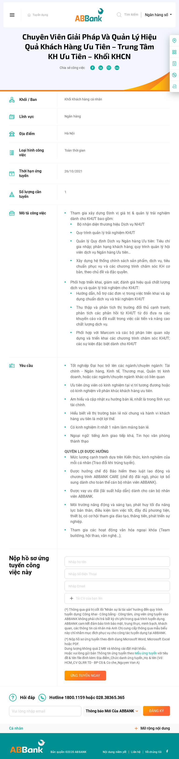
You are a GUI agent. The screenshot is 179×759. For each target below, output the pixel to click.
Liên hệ (135, 752)
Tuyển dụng (40, 15)
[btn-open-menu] (12, 15)
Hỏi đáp (22, 697)
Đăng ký (156, 711)
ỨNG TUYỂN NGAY (85, 676)
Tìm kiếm (127, 15)
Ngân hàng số (157, 15)
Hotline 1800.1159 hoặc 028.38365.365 (81, 697)
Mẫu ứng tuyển (146, 653)
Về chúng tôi (153, 752)
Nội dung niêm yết (114, 752)
